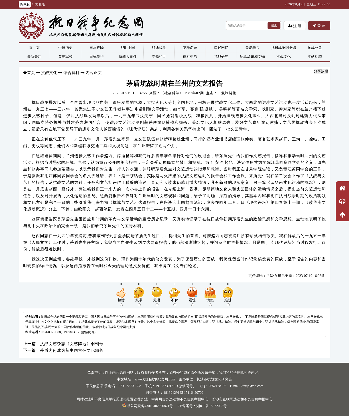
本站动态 (315, 56)
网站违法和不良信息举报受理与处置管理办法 (112, 399)
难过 (227, 302)
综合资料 (71, 72)
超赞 (121, 302)
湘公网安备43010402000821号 (147, 406)
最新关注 (34, 56)
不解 (174, 302)
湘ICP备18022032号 (211, 406)
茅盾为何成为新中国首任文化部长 (71, 350)
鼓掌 (138, 302)
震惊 (192, 302)
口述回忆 (221, 48)
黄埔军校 (65, 56)
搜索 (274, 25)
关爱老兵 (252, 48)
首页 (31, 73)
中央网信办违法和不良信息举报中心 (179, 399)
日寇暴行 (96, 56)
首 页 (34, 48)
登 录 (320, 25)
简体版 (25, 4)
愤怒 (210, 302)
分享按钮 (321, 71)
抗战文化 (283, 56)
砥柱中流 (190, 56)
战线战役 (159, 48)
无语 (156, 302)
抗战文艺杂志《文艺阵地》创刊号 (71, 344)
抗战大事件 (128, 56)
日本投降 (96, 48)
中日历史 (65, 48)
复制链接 (228, 93)
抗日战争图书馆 (283, 48)
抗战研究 (221, 56)
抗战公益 (315, 48)
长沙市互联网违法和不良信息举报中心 (242, 399)
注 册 (296, 26)
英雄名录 (190, 48)
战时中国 (128, 48)
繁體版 (40, 4)
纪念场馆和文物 (252, 56)
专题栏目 (159, 56)
